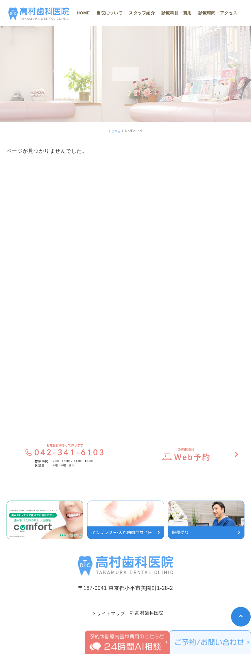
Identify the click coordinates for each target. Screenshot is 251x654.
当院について (109, 12)
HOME (83, 12)
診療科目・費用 (176, 12)
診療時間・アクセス (217, 12)
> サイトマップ (108, 613)
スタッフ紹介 (142, 12)
